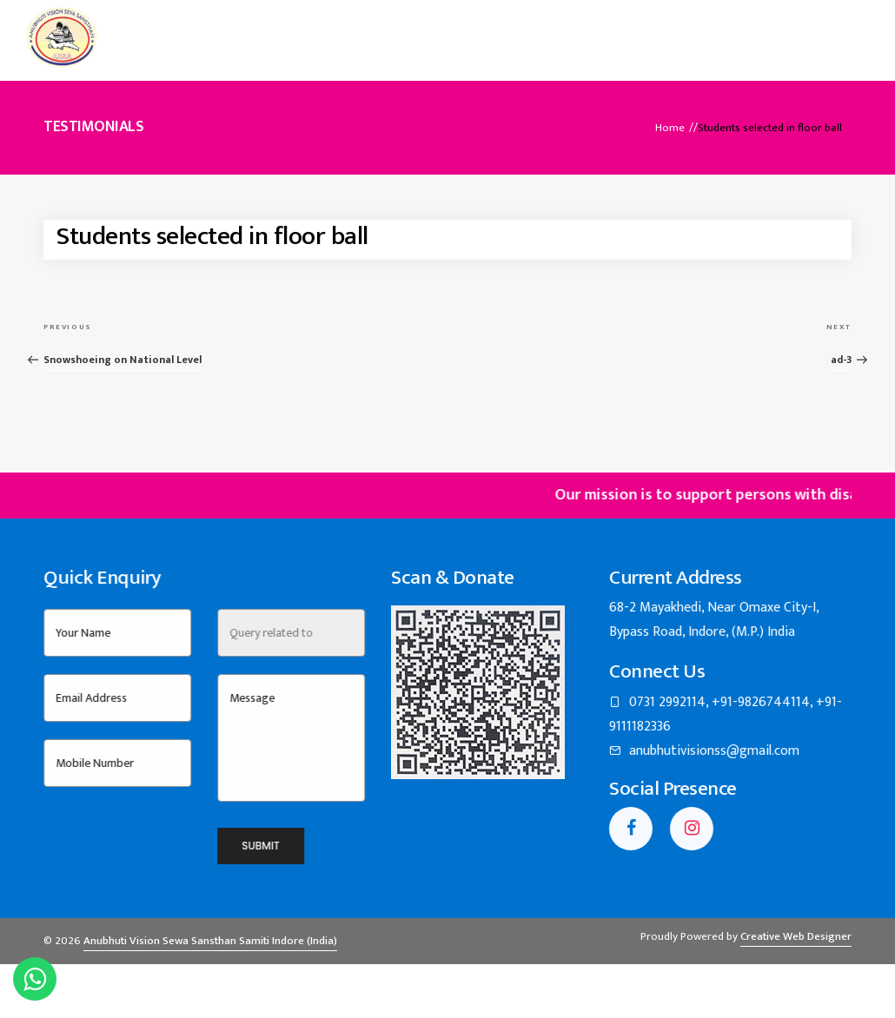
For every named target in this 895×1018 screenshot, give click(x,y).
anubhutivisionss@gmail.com (765, 766)
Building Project (600, 30)
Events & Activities (462, 30)
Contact (829, 30)
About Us (340, 30)
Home (260, 30)
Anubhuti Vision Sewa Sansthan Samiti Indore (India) (210, 957)
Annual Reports (727, 30)
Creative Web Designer (796, 952)
